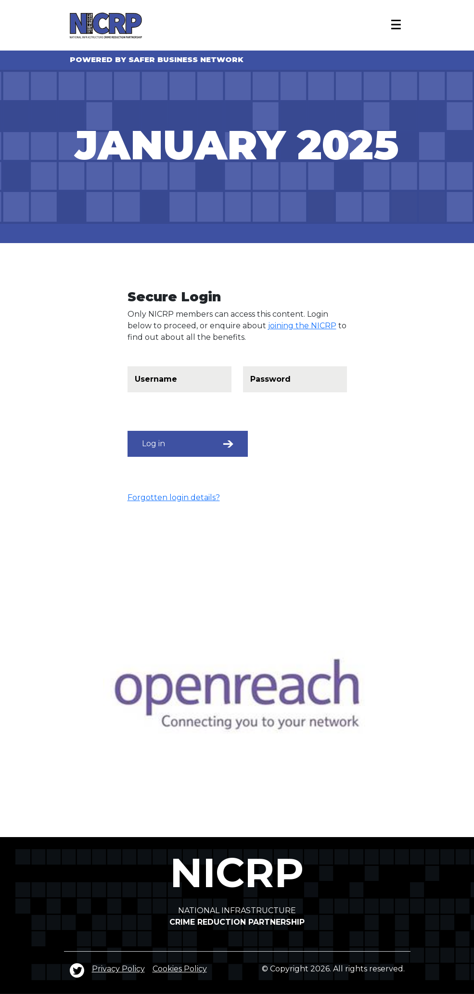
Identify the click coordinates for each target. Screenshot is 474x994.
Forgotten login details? (174, 497)
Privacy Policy (118, 968)
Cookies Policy (180, 968)
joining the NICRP (302, 325)
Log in (187, 443)
